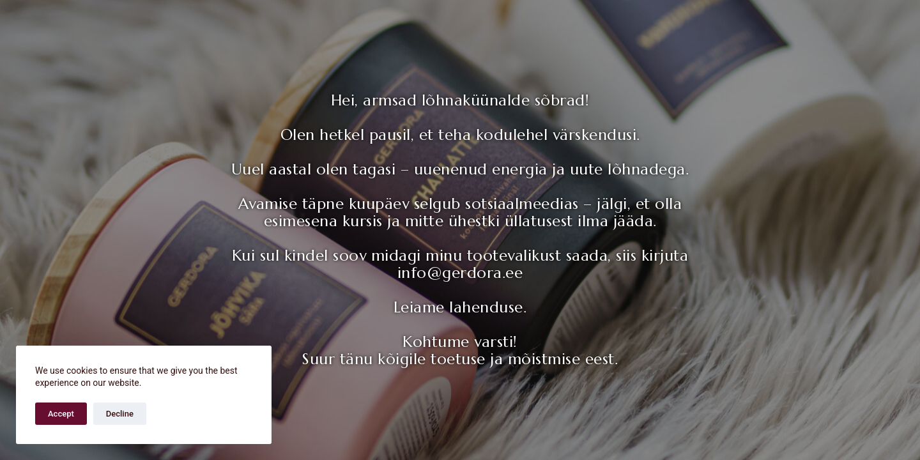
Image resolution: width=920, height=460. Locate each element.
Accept (61, 413)
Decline (120, 413)
